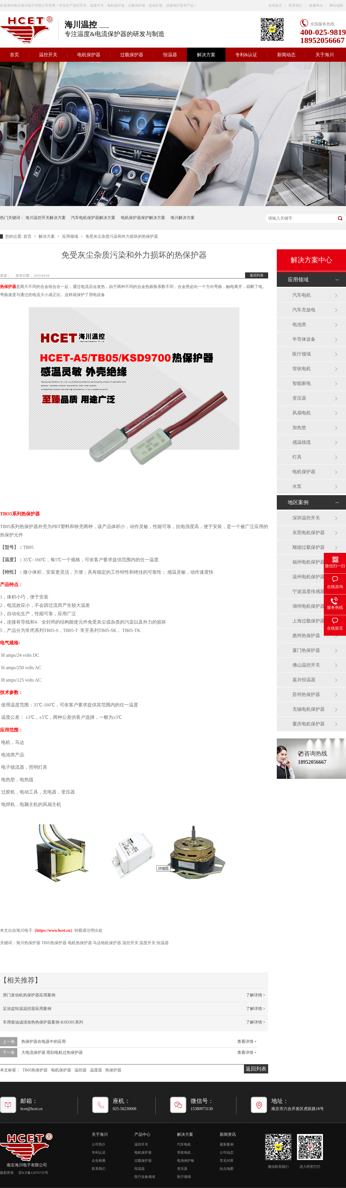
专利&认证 (246, 54)
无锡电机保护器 (308, 709)
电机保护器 (88, 54)
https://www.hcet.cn (53, 930)
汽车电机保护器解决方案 (93, 218)
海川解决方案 (182, 218)
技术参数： (11, 692)
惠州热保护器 (306, 635)
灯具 (297, 456)
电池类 (299, 324)
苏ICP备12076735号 (33, 1173)
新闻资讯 (228, 1134)
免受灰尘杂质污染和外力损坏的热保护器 (121, 236)
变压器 (299, 398)
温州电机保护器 (308, 576)
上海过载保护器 (308, 620)
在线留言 (275, 5)
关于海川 (324, 54)
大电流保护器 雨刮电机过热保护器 (52, 1052)
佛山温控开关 (306, 665)
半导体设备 (303, 339)
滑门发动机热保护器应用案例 (29, 995)
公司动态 (227, 1152)
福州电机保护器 (308, 562)
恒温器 (170, 54)
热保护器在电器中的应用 (43, 1041)
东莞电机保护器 (308, 532)
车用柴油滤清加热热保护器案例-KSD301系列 (43, 1022)
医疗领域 (301, 353)
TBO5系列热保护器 (20, 513)
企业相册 (99, 1161)
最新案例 (227, 1144)
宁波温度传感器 (308, 591)
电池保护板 (185, 1161)
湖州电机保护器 (308, 606)
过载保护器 (131, 54)
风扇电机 (301, 412)
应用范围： (11, 729)
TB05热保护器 (35, 1070)
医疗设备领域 (144, 1177)
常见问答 (227, 1161)
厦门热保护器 (306, 650)
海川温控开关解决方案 (45, 218)
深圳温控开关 (306, 517)
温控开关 (48, 54)
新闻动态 (286, 54)
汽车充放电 (303, 309)
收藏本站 (316, 5)
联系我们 (295, 5)
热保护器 (8, 287)
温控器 (80, 1070)
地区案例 (298, 502)
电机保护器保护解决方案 (143, 218)
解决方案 (206, 54)
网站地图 (336, 5)
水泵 (297, 486)
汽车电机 (301, 295)
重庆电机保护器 (308, 723)
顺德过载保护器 (308, 547)
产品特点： (11, 584)
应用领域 (70, 236)
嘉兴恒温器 (303, 679)
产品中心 (142, 1134)
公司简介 (99, 1144)
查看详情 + (247, 1041)
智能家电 (301, 383)
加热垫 (299, 427)
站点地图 (227, 1169)
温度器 (96, 1070)
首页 (28, 236)
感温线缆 (301, 442)
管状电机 (301, 368)
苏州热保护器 (306, 694)
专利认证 (99, 1152)
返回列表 (257, 275)
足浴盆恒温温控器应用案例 (27, 1008)
